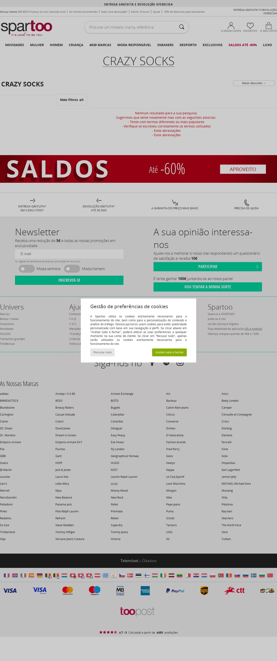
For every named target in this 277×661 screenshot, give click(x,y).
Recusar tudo (102, 352)
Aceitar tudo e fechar (169, 352)
